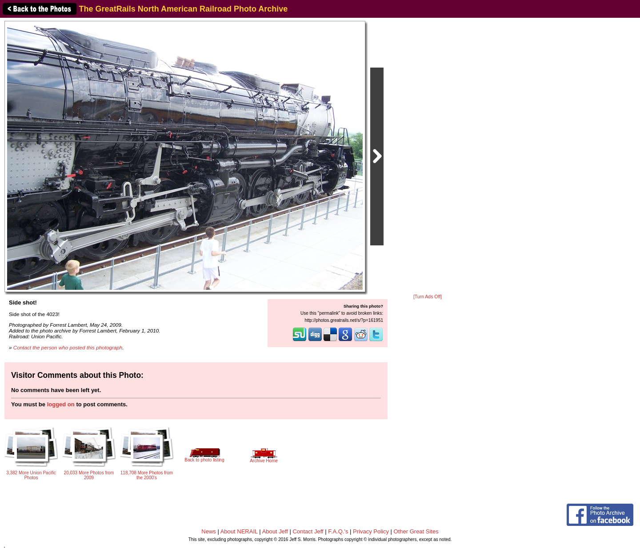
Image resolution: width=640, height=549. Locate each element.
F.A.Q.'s (338, 531)
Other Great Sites (416, 531)
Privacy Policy (371, 531)
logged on (61, 404)
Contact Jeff (308, 531)
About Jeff (275, 531)
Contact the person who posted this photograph (68, 347)
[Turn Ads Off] (427, 296)
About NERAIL (239, 531)
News (208, 531)
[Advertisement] (427, 156)
